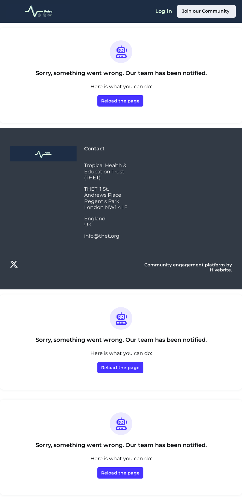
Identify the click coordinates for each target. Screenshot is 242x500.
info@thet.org (101, 236)
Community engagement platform (184, 265)
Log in (163, 11)
